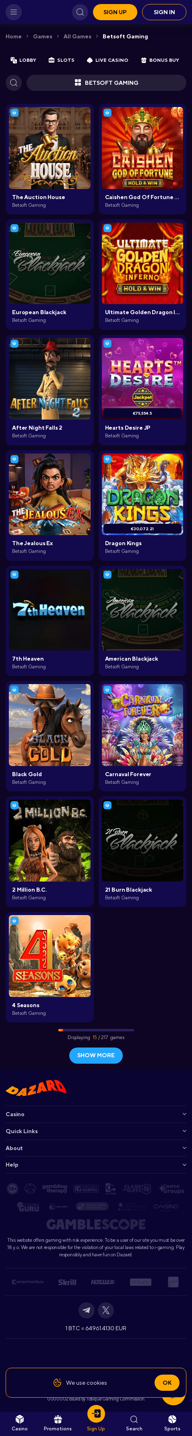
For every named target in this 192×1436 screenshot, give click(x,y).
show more (96, 1055)
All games (77, 36)
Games (42, 36)
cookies (97, 1382)
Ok (167, 1382)
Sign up (115, 12)
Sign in (164, 12)
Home (14, 36)
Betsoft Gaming (125, 36)
